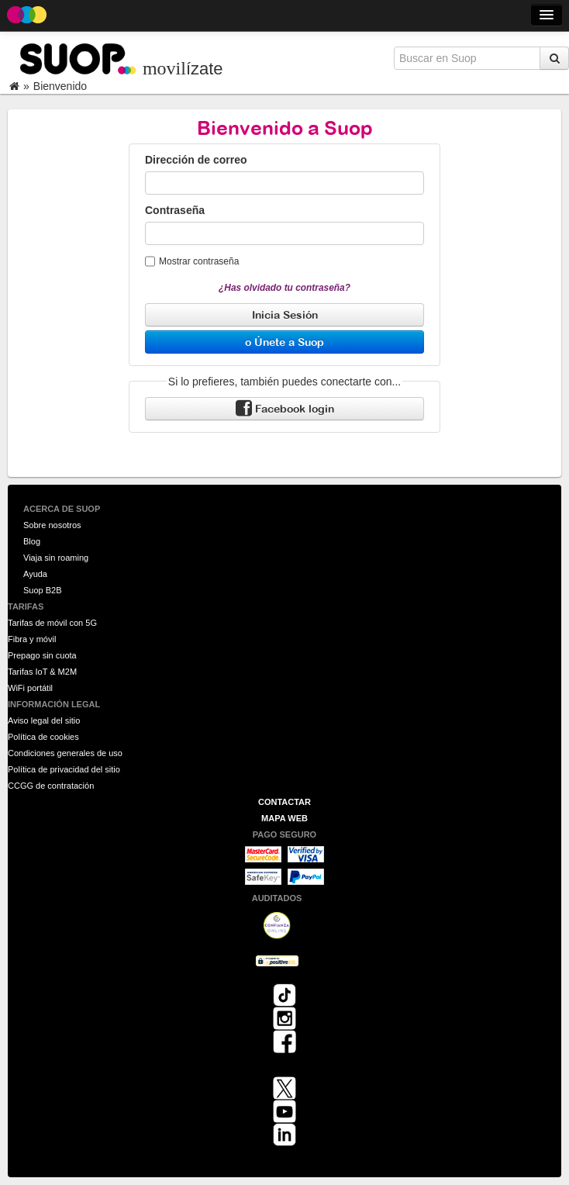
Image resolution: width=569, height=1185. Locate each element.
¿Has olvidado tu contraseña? (284, 287)
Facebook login (285, 409)
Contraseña (175, 210)
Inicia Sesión (285, 314)
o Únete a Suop (284, 341)
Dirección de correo (196, 160)
